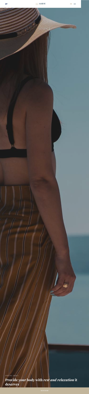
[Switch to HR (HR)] (82, 4)
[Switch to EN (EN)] (78, 4)
